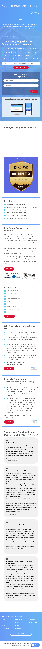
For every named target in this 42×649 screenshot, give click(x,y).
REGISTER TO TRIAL (21, 67)
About (31, 18)
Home (20, 18)
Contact (37, 18)
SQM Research (33, 622)
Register (21, 634)
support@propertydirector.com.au (13, 616)
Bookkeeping (5, 628)
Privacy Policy (26, 645)
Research (17, 625)
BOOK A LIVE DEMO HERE (8, 36)
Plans (26, 18)
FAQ (16, 622)
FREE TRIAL (9, 316)
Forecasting (18, 620)
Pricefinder (32, 620)
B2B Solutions (19, 628)
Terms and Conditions (17, 645)
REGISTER (35, 12)
